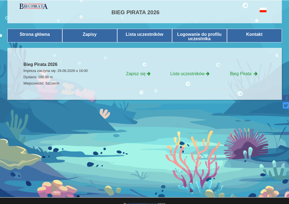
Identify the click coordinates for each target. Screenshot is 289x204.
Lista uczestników (144, 34)
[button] (255, 10)
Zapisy (90, 34)
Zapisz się (138, 73)
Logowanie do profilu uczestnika (199, 36)
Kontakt (254, 34)
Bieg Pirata (244, 73)
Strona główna (34, 34)
